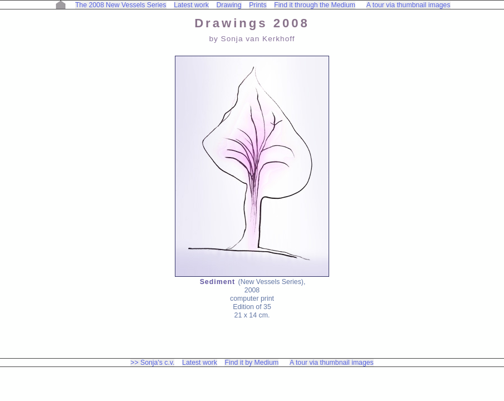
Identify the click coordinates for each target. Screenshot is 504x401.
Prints (257, 5)
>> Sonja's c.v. (152, 362)
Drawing (229, 5)
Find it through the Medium (314, 5)
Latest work (191, 5)
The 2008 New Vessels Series (121, 5)
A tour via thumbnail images (408, 5)
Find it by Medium (251, 362)
